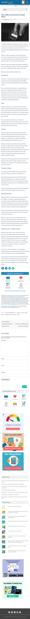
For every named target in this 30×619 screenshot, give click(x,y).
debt (23, 312)
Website (3, 372)
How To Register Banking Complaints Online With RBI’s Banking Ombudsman (18, 541)
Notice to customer (25, 614)
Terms (19, 614)
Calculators (23, 406)
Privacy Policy (23, 616)
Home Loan (20, 287)
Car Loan (15, 406)
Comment (4, 340)
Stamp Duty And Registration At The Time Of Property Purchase (17, 512)
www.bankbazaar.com (13, 304)
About (2, 614)
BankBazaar (6, 19)
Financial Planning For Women (8, 490)
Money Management (9, 5)
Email (3, 365)
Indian (25, 312)
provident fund (8, 314)
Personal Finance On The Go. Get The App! (15, 290)
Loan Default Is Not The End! (14, 531)
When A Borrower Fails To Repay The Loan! (18, 521)
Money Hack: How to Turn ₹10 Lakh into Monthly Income (15, 492)
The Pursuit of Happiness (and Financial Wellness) (13, 484)
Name (3, 358)
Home (2, 5)
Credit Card (7, 280)
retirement (14, 314)
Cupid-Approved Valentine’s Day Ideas (10, 494)
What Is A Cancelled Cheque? (15, 506)
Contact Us (11, 614)
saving (18, 314)
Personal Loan (21, 280)
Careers (6, 614)
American (19, 312)
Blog (16, 614)
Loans (19, 121)
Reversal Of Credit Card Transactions (16, 526)
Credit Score (7, 287)
